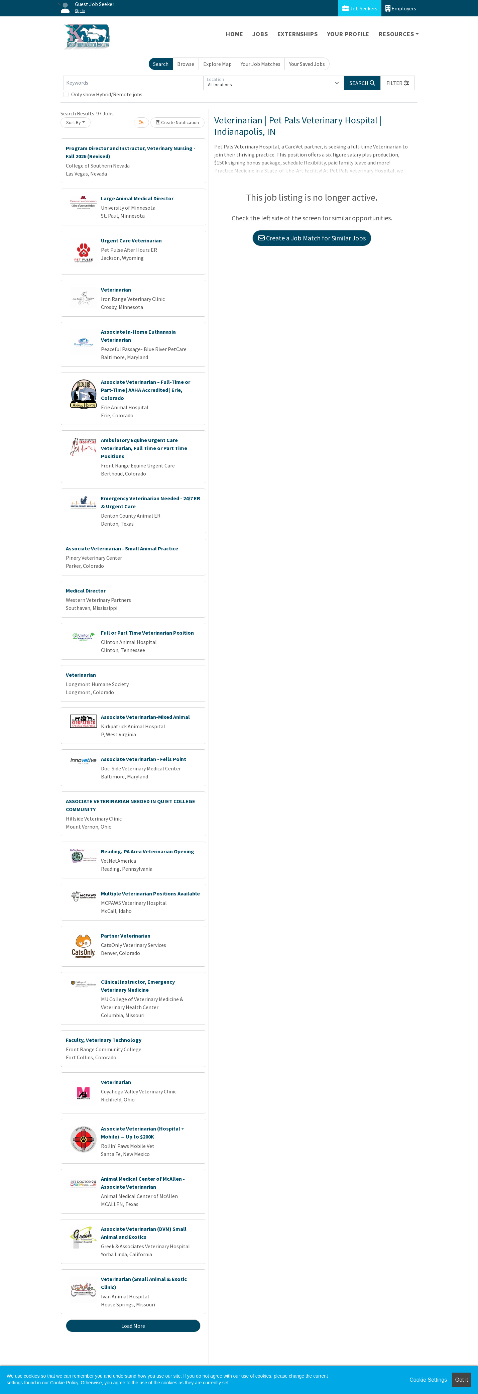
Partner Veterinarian (125, 935)
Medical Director (86, 590)
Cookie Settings (428, 1380)
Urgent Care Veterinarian (131, 240)
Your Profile (348, 34)
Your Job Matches (260, 64)
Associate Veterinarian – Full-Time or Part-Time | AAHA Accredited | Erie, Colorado (145, 390)
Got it (461, 1380)
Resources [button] (396, 34)
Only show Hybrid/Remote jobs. (107, 94)
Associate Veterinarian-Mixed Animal (145, 717)
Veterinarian (116, 289)
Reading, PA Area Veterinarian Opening (147, 851)
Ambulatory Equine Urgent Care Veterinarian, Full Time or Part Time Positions (144, 448)
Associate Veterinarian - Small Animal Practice (122, 548)
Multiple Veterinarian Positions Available (150, 893)
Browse (185, 64)
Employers (400, 8)
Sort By (73, 122)
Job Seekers (359, 8)
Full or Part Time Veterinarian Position (147, 632)
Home (234, 34)
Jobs (260, 34)
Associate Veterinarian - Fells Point (143, 759)
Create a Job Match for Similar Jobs (312, 238)
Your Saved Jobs (307, 64)
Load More (133, 1325)
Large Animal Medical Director (137, 198)
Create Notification (177, 122)
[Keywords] (133, 83)
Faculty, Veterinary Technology (103, 1040)
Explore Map (217, 64)
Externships (297, 34)
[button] (398, 83)
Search (160, 64)
